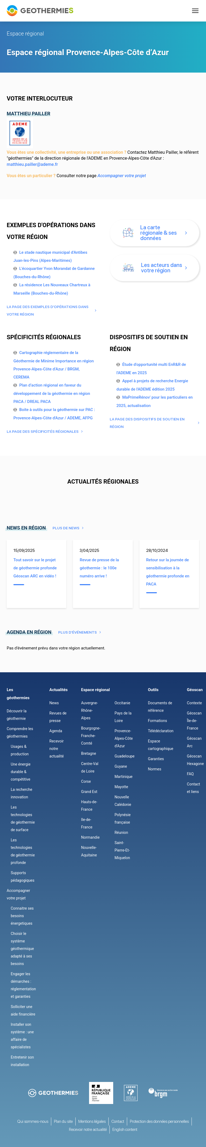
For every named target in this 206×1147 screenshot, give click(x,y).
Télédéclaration (160, 731)
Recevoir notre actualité (56, 748)
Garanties (156, 759)
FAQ (190, 774)
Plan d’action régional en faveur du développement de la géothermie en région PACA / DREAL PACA (51, 393)
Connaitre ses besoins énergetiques (22, 916)
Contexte (194, 703)
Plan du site (63, 1121)
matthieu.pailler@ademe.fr (32, 164)
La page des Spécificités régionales (43, 431)
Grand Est (89, 791)
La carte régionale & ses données (149, 233)
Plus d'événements (77, 632)
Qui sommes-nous (32, 1121)
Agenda (55, 731)
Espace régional (25, 33)
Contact (117, 1121)
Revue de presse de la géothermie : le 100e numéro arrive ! (99, 568)
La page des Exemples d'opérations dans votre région (48, 310)
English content (124, 1129)
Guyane (121, 766)
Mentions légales (92, 1121)
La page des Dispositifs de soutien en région (147, 423)
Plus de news (66, 528)
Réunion (121, 832)
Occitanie (122, 703)
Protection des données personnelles (159, 1121)
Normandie (90, 837)
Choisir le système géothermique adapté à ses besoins (22, 948)
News (54, 703)
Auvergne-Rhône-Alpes (89, 710)
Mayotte (121, 787)
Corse (86, 781)
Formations (157, 721)
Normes (154, 769)
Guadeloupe (125, 756)
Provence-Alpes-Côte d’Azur (124, 738)
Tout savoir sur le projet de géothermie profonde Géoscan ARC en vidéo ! (35, 568)
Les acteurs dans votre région (152, 267)
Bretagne (88, 753)
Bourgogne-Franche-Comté (90, 735)
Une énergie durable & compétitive (21, 771)
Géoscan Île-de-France (194, 720)
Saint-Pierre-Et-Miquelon (122, 850)
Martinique (124, 776)
